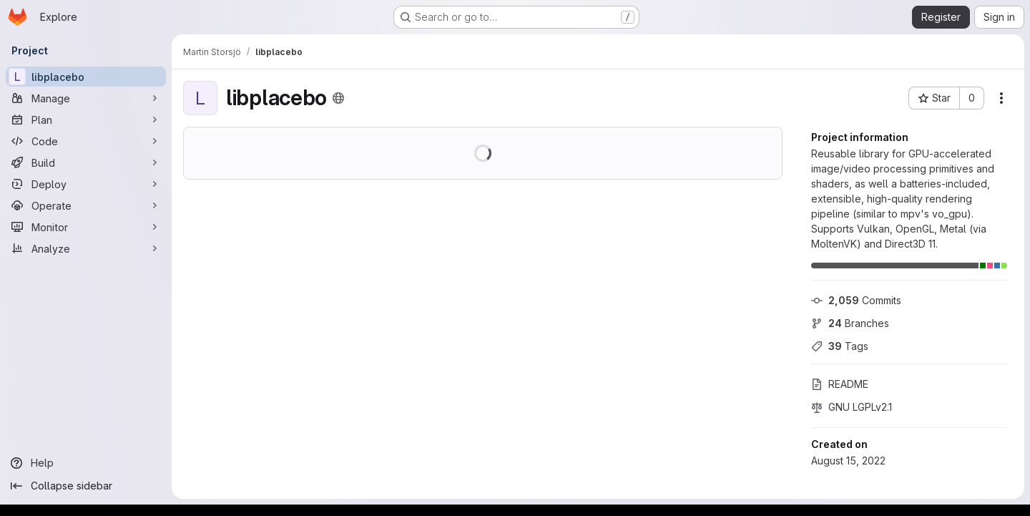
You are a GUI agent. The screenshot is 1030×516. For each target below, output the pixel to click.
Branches (850, 323)
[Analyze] (86, 248)
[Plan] (86, 119)
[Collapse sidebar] (86, 486)
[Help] (86, 463)
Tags (839, 346)
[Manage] (86, 98)
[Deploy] (86, 184)
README (839, 384)
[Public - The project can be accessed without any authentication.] (338, 98)
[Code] (86, 141)
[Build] (86, 162)
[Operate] (86, 205)
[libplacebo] (86, 77)
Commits (856, 300)
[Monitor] (86, 227)
